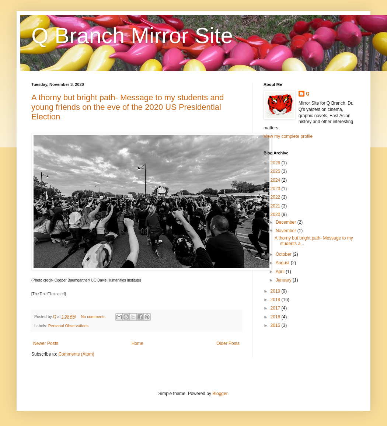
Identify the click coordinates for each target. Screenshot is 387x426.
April (281, 271)
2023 (276, 188)
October (284, 254)
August (283, 262)
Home (137, 343)
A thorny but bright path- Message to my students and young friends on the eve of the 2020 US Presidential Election (127, 107)
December (286, 222)
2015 (276, 325)
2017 (276, 308)
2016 (276, 317)
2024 (276, 180)
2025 (276, 171)
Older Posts (228, 343)
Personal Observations (68, 326)
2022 (276, 197)
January (284, 280)
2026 (276, 162)
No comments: (94, 316)
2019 (276, 291)
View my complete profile (288, 136)
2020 (276, 214)
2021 (276, 206)
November (286, 230)
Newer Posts (45, 343)
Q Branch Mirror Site (132, 35)
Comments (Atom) (76, 354)
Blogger (219, 393)
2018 (276, 299)
